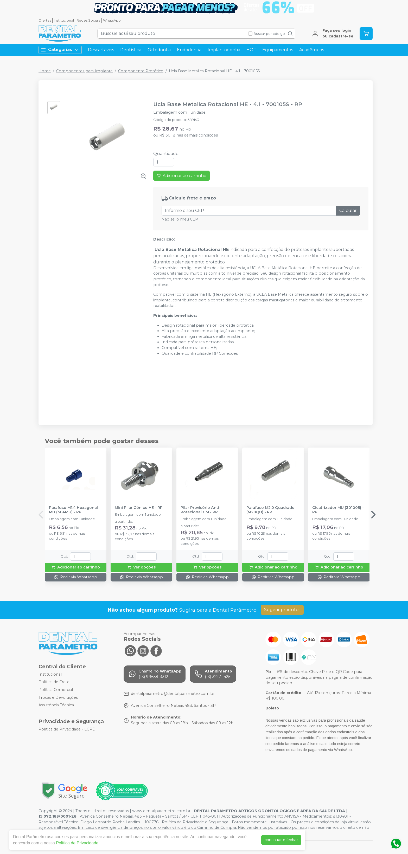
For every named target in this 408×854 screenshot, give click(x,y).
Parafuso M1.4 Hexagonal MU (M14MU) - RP (73, 510)
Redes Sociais (88, 20)
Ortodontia (159, 49)
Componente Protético (140, 71)
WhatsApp (112, 20)
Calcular (348, 210)
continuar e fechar (281, 840)
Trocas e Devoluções (58, 697)
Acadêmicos (311, 49)
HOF (251, 49)
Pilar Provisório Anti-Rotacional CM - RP (201, 510)
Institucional (64, 20)
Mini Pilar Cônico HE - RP (139, 508)
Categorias (60, 50)
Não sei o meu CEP (180, 219)
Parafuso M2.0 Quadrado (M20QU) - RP (270, 510)
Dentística (130, 49)
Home (45, 71)
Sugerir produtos (282, 609)
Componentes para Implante (84, 71)
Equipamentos (277, 49)
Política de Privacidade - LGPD (67, 729)
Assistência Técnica (56, 705)
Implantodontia (224, 49)
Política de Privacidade (77, 843)
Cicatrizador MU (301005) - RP (338, 510)
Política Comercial (56, 689)
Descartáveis (101, 49)
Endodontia (189, 49)
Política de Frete (54, 682)
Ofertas (45, 20)
